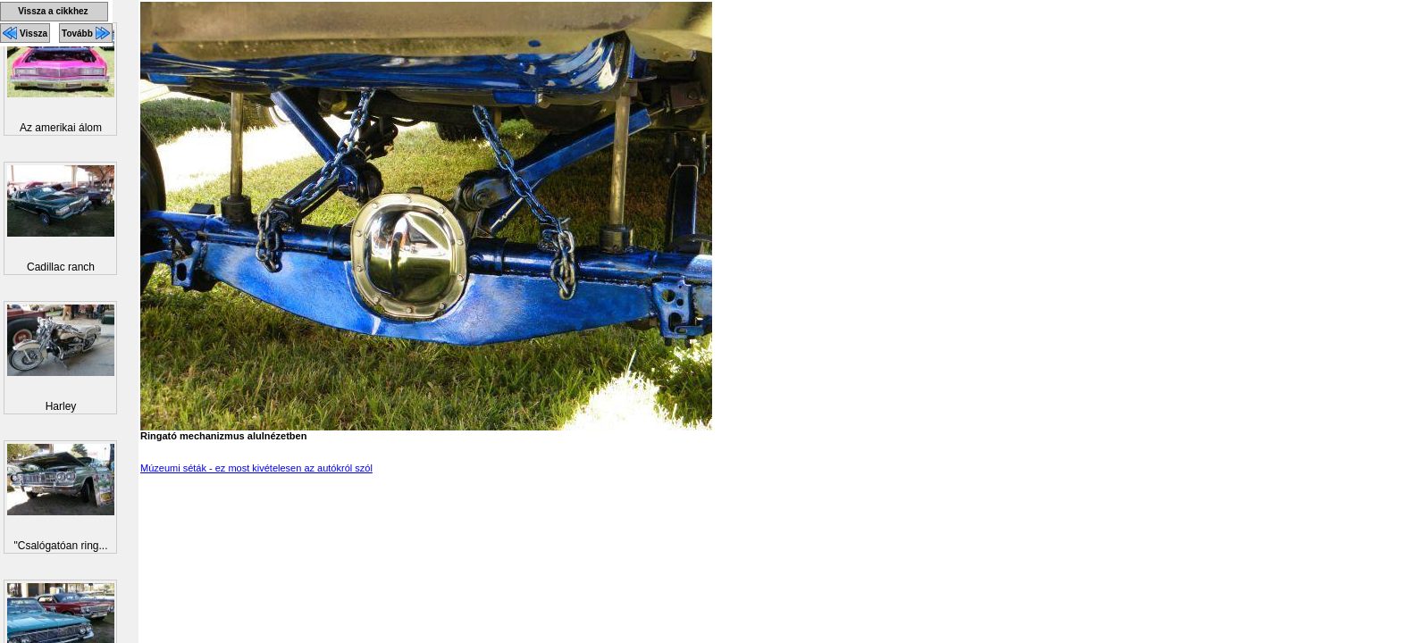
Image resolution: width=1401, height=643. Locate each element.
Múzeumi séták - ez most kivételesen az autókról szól (256, 468)
